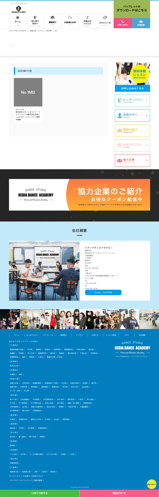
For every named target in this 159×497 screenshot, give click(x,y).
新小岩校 (60, 403)
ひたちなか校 (52, 454)
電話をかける (119, 493)
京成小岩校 (49, 403)
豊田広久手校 (36, 419)
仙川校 (24, 407)
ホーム (16, 335)
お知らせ (95, 335)
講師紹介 (63, 335)
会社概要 (142, 335)
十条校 (80, 399)
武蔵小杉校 (14, 383)
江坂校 (40, 357)
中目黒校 (36, 399)
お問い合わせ (122, 23)
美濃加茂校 (42, 428)
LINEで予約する (40, 493)
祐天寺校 (60, 399)
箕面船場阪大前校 (17, 349)
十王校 (71, 454)
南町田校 (71, 399)
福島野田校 (42, 353)
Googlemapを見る (103, 292)
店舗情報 (141, 23)
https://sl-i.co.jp (91, 288)
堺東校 (31, 357)
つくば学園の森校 (36, 454)
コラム (126, 335)
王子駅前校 (23, 403)
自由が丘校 (51, 407)
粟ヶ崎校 (22, 437)
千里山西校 (80, 349)
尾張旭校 (65, 419)
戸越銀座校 (37, 410)
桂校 (20, 374)
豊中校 (52, 353)
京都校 (12, 374)
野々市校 (32, 437)
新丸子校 (74, 387)
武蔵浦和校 (14, 463)
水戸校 (23, 454)
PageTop (153, 484)
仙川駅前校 (14, 410)
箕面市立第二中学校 (54, 357)
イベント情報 (111, 335)
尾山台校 (25, 410)
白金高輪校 (24, 399)
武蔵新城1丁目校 (51, 383)
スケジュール (48, 335)
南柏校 (52, 472)
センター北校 (15, 390)
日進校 (12, 419)
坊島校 (47, 349)
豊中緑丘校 (72, 353)
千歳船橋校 (84, 407)
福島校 (61, 353)
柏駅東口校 (14, 472)
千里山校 (83, 353)
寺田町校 (94, 353)
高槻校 (12, 353)
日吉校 (64, 383)
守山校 (56, 419)
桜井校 (91, 349)
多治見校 (30, 428)
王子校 (12, 403)
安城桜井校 (23, 419)
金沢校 (12, 437)
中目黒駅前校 (48, 399)
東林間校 (44, 387)
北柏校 (44, 472)
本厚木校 (23, 387)
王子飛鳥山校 (36, 403)
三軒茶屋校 (14, 407)
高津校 (85, 383)
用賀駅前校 (87, 403)
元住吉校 (25, 383)
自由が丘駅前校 (37, 407)
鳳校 (24, 357)
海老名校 (13, 387)
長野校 (12, 445)
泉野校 (42, 437)
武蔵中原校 (74, 383)
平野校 (21, 353)
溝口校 (93, 383)
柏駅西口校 (26, 472)
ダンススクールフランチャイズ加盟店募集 (26, 480)
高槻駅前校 (14, 357)
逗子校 (65, 387)
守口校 (29, 349)
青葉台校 (55, 387)
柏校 (36, 472)
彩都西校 (57, 349)
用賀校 (61, 407)
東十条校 (90, 399)
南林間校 (34, 387)
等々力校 (13, 399)
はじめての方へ (32, 335)
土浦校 (63, 454)
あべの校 (30, 353)
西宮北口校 (14, 366)
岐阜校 (12, 428)
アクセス (79, 335)
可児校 (21, 428)
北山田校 (85, 387)
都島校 (38, 349)
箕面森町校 (68, 349)
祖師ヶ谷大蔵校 (73, 403)
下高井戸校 (72, 407)
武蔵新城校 (37, 383)
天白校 (47, 419)
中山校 (26, 390)
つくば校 (13, 454)
